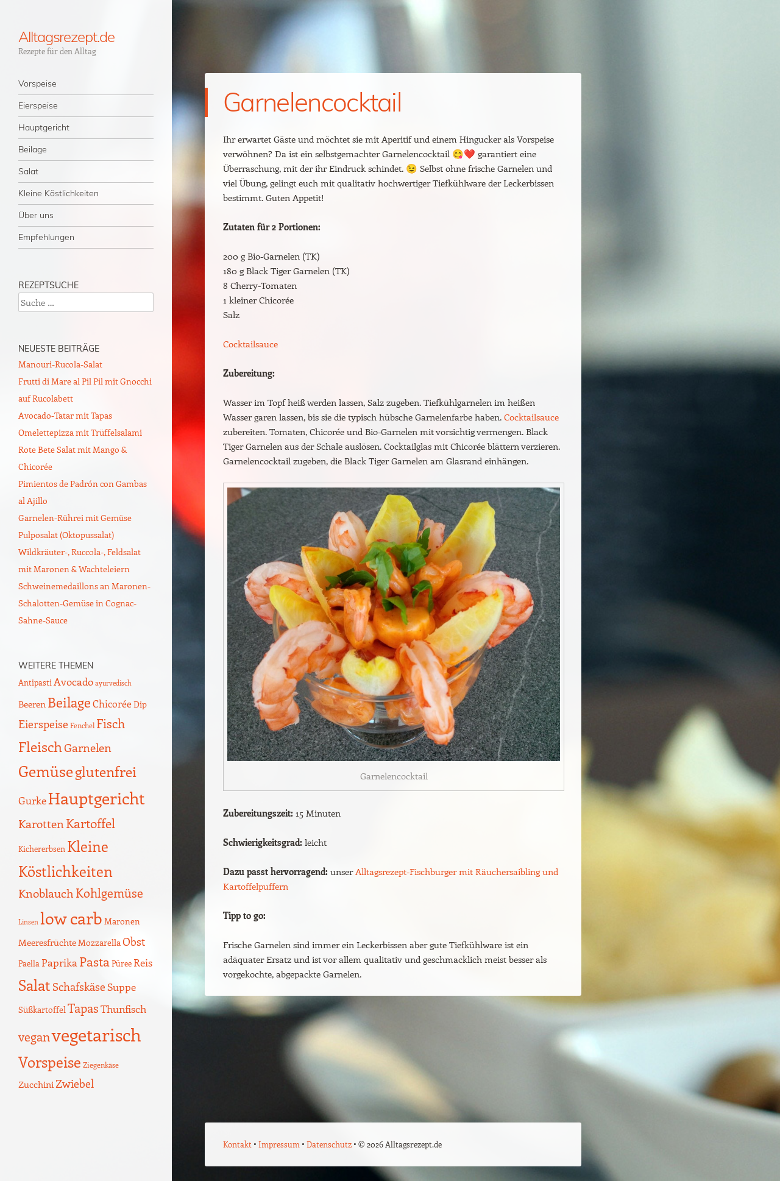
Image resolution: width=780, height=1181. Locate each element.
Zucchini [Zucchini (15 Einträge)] (36, 1084)
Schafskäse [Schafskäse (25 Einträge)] (78, 986)
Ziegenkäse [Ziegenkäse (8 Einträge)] (101, 1064)
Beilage (32, 149)
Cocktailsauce (250, 344)
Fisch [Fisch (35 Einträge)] (110, 723)
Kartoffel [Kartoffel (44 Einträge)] (90, 823)
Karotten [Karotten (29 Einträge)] (41, 823)
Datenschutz (329, 1144)
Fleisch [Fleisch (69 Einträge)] (40, 746)
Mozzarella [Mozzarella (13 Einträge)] (99, 942)
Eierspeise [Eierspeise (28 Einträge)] (43, 723)
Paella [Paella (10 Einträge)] (29, 963)
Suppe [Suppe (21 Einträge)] (121, 986)
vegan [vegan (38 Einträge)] (34, 1036)
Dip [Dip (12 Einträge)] (140, 704)
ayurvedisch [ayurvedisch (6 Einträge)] (113, 683)
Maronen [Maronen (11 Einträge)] (122, 921)
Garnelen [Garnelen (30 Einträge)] (88, 747)
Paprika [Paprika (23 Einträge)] (59, 962)
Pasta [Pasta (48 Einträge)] (94, 961)
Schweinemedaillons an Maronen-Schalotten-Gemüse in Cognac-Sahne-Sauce (84, 603)
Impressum (279, 1144)
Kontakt (237, 1144)
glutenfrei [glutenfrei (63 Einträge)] (105, 771)
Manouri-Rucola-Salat (60, 364)
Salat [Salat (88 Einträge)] (34, 985)
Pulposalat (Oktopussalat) (66, 535)
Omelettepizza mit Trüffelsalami (80, 432)
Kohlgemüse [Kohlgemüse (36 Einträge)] (109, 893)
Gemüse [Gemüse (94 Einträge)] (45, 771)
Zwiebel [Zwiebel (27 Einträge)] (74, 1083)
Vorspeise (37, 83)
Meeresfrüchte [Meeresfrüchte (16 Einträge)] (47, 941)
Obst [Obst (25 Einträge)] (133, 941)
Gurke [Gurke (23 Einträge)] (32, 800)
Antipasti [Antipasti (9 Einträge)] (35, 682)
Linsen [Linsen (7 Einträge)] (28, 921)
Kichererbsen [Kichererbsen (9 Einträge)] (41, 848)
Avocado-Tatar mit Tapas (65, 415)
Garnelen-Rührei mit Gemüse (75, 517)
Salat (28, 171)
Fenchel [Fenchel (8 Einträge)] (82, 725)
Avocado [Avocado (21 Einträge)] (73, 681)
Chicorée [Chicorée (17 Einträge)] (112, 703)
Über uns (36, 215)
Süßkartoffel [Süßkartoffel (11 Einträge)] (42, 1009)
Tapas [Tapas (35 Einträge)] (83, 1008)
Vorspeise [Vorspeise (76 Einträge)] (49, 1061)
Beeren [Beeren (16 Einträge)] (32, 703)
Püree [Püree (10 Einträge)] (122, 963)
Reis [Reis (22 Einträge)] (142, 962)
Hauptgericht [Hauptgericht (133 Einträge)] (96, 798)
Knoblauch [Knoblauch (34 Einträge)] (46, 893)
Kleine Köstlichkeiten (58, 193)
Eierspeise (38, 105)
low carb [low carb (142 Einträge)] (71, 918)
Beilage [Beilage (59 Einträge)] (69, 702)
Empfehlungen (46, 237)
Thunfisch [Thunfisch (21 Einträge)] (123, 1008)
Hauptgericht (43, 127)
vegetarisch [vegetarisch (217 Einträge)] (96, 1034)
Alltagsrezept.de (66, 36)
